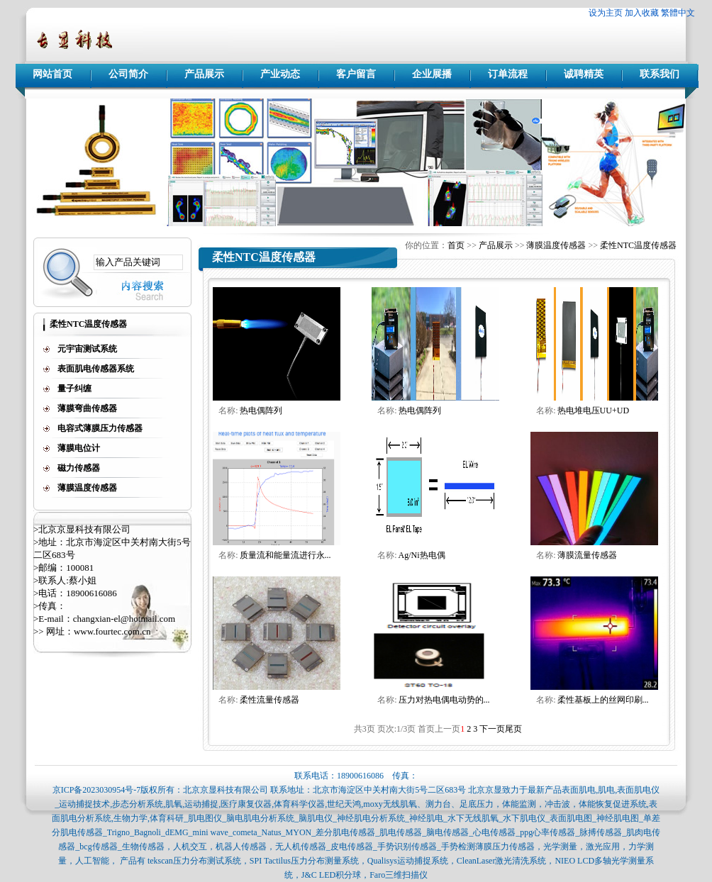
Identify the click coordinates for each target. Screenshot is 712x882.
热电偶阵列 (261, 410)
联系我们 (659, 74)
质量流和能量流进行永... (285, 555)
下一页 (492, 729)
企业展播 (432, 74)
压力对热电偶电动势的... (444, 700)
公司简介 (128, 74)
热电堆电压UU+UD (593, 410)
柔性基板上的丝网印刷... (603, 700)
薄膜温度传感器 (556, 245)
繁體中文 (678, 13)
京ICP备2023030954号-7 (96, 790)
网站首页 (52, 74)
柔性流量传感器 (269, 700)
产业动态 (280, 74)
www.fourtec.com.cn (112, 631)
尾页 (513, 729)
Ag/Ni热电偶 (422, 555)
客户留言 (356, 74)
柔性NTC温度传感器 (638, 245)
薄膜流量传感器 (587, 555)
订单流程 (508, 74)
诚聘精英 (583, 74)
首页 (456, 245)
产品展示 (204, 74)
